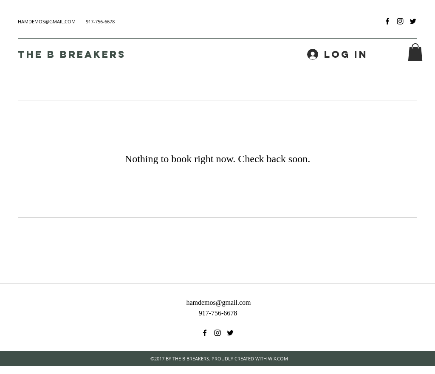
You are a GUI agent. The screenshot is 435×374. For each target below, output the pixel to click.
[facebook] (387, 21)
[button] (415, 52)
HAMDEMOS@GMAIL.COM (47, 21)
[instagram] (400, 21)
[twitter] (413, 21)
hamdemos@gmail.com (218, 302)
